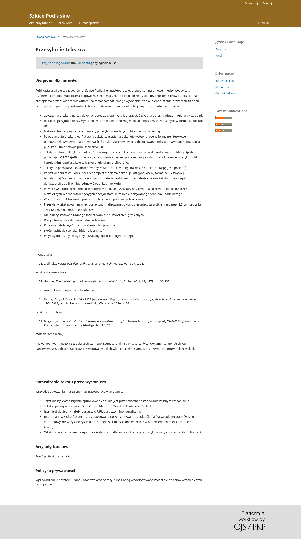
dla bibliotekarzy (225, 93)
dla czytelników (224, 81)
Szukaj (263, 23)
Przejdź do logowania (55, 63)
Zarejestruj (251, 3)
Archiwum (65, 23)
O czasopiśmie (89, 23)
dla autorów (222, 87)
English (220, 49)
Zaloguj (267, 3)
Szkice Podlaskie (49, 15)
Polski (219, 55)
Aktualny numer (40, 23)
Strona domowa (46, 37)
